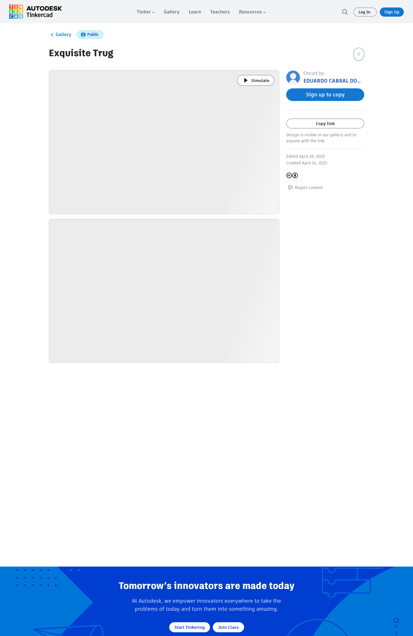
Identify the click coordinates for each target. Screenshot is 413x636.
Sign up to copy (325, 94)
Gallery (60, 34)
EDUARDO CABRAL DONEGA (337, 80)
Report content (304, 187)
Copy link (325, 123)
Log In (365, 12)
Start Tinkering (189, 627)
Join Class (228, 627)
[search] (344, 11)
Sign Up (391, 12)
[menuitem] (145, 11)
